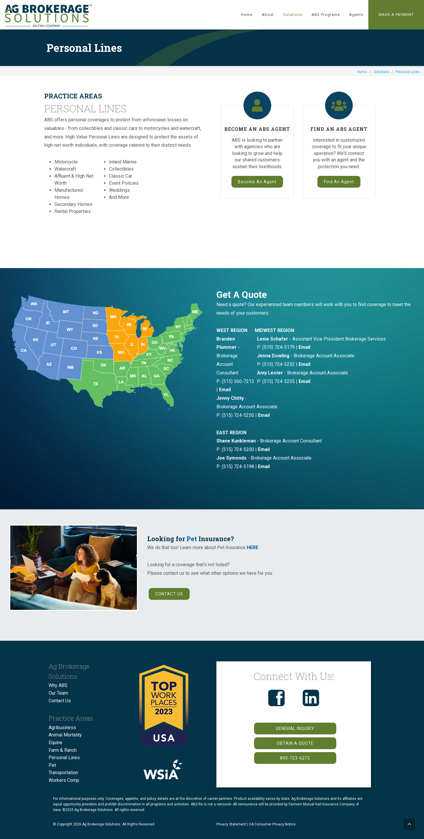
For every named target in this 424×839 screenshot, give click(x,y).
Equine (55, 742)
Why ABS (58, 685)
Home (362, 72)
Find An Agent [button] (339, 181)
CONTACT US (169, 594)
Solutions (381, 72)
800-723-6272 (295, 758)
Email (304, 347)
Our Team (58, 693)
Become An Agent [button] (257, 181)
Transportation (63, 772)
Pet (191, 538)
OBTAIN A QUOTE (295, 743)
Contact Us (60, 700)
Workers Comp (64, 780)
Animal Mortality (65, 735)
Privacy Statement (231, 824)
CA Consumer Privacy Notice (272, 824)
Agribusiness (62, 727)
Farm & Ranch (63, 750)
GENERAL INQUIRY (295, 728)
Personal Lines (64, 757)
